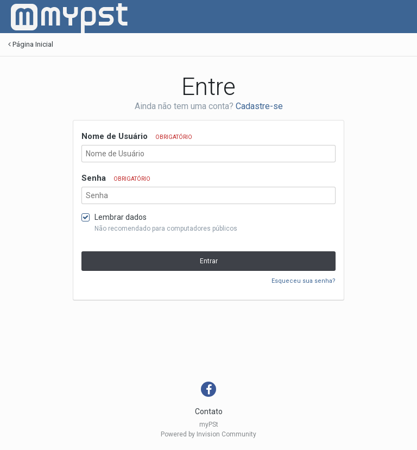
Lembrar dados (120, 217)
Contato (209, 411)
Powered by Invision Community (208, 434)
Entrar (209, 261)
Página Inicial (30, 44)
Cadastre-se (259, 106)
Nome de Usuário (136, 136)
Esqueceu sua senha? (303, 280)
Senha (115, 178)
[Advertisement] (205, 343)
